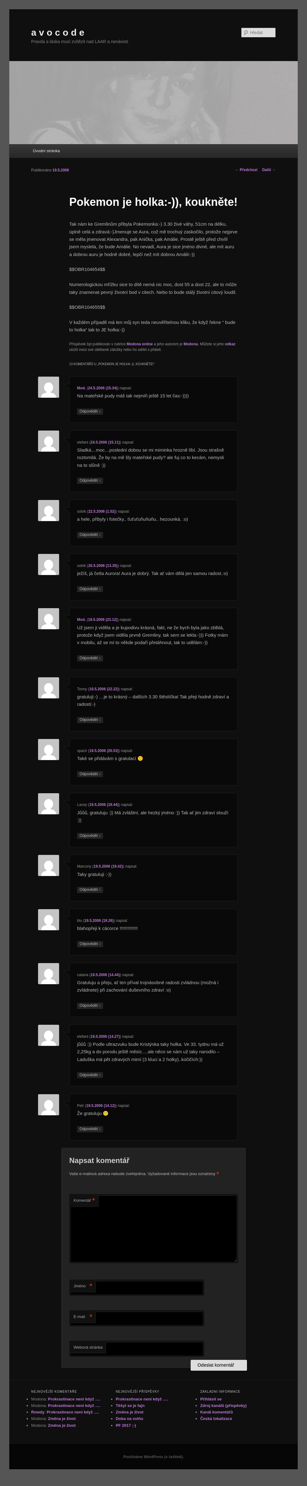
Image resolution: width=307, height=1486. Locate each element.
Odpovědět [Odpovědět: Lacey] (90, 836)
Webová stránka (88, 1347)
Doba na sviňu (129, 1418)
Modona (191, 344)
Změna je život (62, 1418)
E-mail (83, 1316)
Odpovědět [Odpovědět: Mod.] (90, 411)
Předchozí (246, 170)
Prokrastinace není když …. (74, 1399)
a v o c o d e (57, 32)
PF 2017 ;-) (126, 1425)
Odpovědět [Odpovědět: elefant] (90, 481)
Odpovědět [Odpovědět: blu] (90, 944)
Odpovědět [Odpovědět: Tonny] (90, 720)
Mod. (81, 388)
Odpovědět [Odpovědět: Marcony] (90, 890)
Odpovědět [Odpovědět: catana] (90, 1006)
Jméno (83, 1286)
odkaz (230, 344)
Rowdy (38, 1412)
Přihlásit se (211, 1399)
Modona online (140, 344)
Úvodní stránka (46, 150)
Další (269, 170)
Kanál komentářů (216, 1412)
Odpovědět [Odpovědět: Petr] (90, 1129)
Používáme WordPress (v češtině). (153, 1457)
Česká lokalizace (216, 1418)
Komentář (84, 1200)
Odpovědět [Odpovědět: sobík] (90, 535)
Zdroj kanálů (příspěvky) (223, 1405)
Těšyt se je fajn (130, 1405)
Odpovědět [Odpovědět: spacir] (90, 774)
